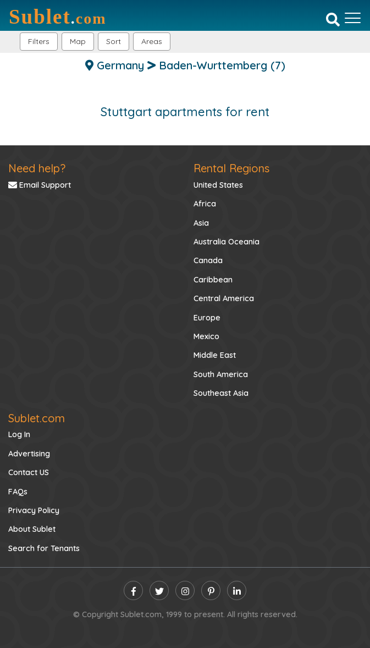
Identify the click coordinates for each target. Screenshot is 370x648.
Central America (224, 298)
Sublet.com (36, 418)
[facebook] (133, 590)
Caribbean (213, 280)
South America (221, 374)
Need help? (36, 168)
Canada (208, 260)
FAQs (17, 492)
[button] (151, 41)
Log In (19, 434)
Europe (207, 318)
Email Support (39, 185)
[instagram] (185, 590)
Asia (201, 223)
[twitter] (159, 590)
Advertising (29, 454)
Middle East (215, 355)
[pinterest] (210, 590)
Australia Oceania (226, 242)
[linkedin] (236, 590)
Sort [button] (113, 41)
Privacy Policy (33, 510)
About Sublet (32, 529)
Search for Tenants (44, 548)
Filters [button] (38, 41)
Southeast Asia (221, 393)
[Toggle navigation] (352, 18)
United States (218, 185)
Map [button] (78, 41)
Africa (205, 204)
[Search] (333, 19)
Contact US (28, 472)
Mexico (206, 336)
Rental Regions (231, 168)
